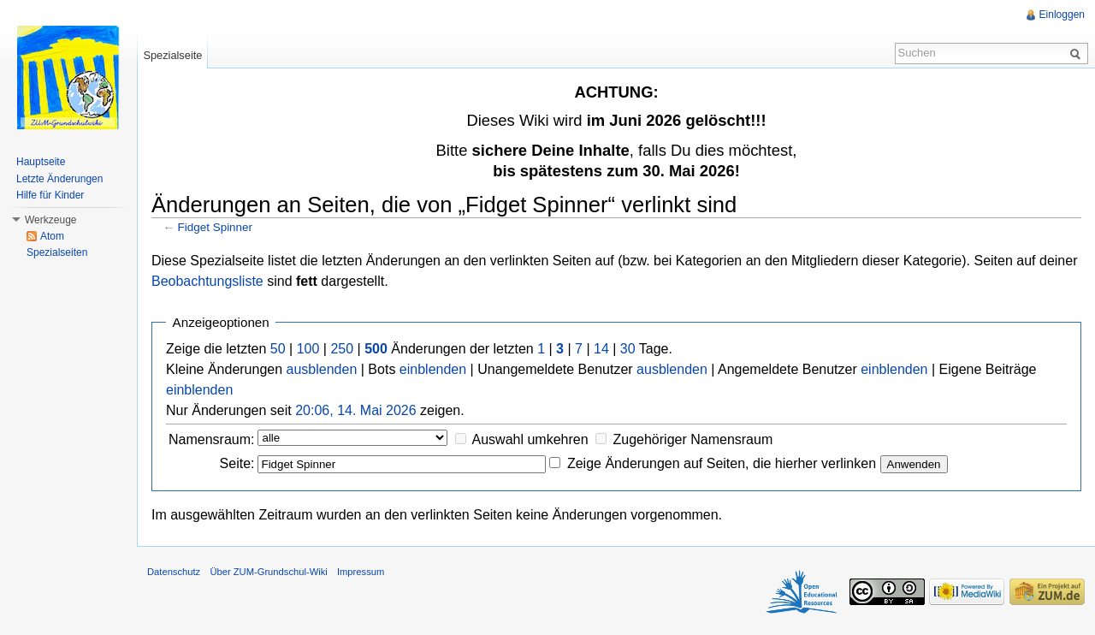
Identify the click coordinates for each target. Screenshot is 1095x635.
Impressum (360, 572)
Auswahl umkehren (530, 439)
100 (308, 348)
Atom (52, 236)
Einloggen (1062, 15)
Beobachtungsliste (207, 281)
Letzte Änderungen (59, 179)
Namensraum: (211, 439)
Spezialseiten (57, 252)
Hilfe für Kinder (50, 195)
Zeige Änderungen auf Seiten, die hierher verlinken (721, 463)
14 (601, 348)
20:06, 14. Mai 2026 (355, 410)
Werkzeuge (50, 220)
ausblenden (322, 369)
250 (341, 348)
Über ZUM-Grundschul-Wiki (268, 572)
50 (278, 348)
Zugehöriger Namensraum (692, 439)
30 (628, 348)
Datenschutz (173, 572)
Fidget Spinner (215, 227)
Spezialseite (172, 55)
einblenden (433, 369)
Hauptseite (40, 162)
